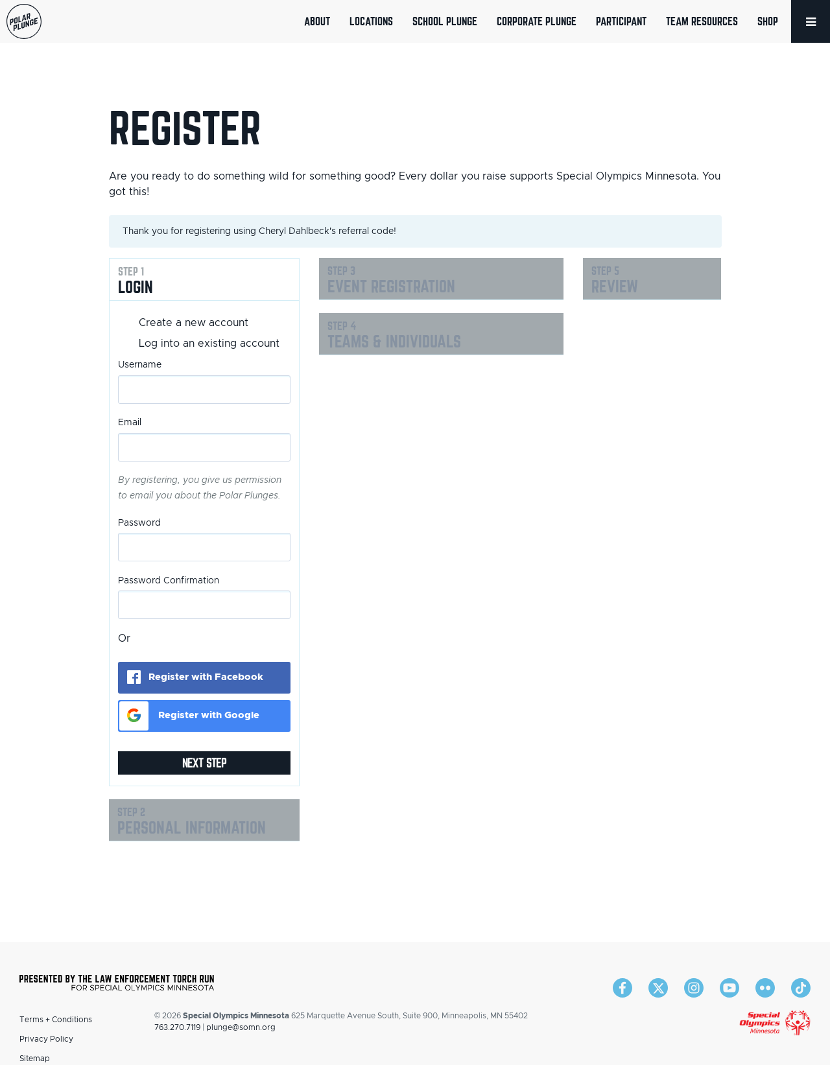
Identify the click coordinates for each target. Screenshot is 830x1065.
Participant (621, 21)
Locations (371, 21)
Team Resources (702, 21)
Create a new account (193, 323)
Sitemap (34, 1058)
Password (139, 523)
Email (129, 422)
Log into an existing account (209, 343)
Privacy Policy (46, 1039)
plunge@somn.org (241, 1027)
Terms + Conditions (55, 1020)
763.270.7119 (177, 1027)
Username (139, 364)
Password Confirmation (168, 580)
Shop (767, 21)
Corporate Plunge (536, 21)
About (317, 21)
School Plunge (444, 21)
